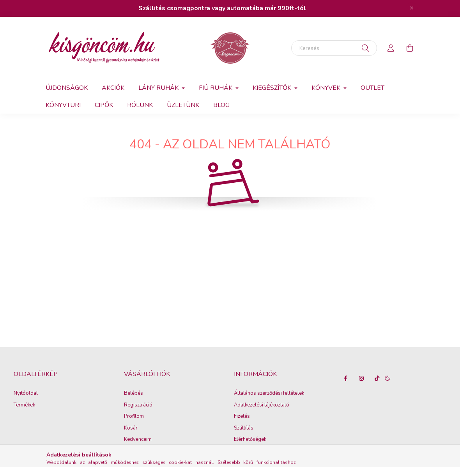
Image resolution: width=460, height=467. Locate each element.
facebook (346, 378)
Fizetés (242, 417)
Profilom (134, 417)
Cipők (104, 105)
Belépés (133, 393)
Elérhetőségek (250, 440)
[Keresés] (334, 48)
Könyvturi (63, 105)
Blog (221, 105)
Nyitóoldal (26, 393)
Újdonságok (67, 88)
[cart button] (410, 48)
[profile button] (391, 48)
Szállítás (243, 428)
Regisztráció (138, 405)
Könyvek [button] (326, 88)
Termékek (24, 405)
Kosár (131, 428)
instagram (361, 378)
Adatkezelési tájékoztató (261, 405)
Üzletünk (183, 105)
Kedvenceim (138, 440)
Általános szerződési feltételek (269, 393)
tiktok (377, 378)
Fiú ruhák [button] (216, 88)
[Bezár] (412, 8)
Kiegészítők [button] (273, 88)
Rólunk (140, 105)
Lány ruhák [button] (159, 88)
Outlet (372, 88)
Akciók (113, 88)
